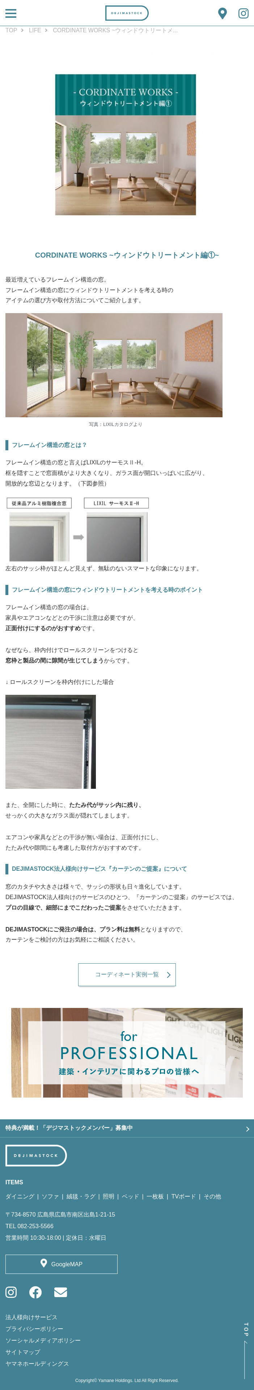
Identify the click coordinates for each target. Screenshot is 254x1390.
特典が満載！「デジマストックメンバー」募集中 (69, 1128)
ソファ (50, 1196)
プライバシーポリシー (34, 1329)
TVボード (184, 1196)
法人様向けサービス (31, 1317)
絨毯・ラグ (81, 1196)
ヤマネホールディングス (37, 1364)
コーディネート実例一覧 (127, 974)
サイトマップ (22, 1352)
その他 (212, 1196)
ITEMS (14, 1182)
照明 (108, 1196)
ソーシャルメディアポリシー (43, 1340)
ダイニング (19, 1196)
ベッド (130, 1196)
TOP (11, 30)
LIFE (35, 30)
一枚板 (155, 1196)
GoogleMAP (66, 1264)
